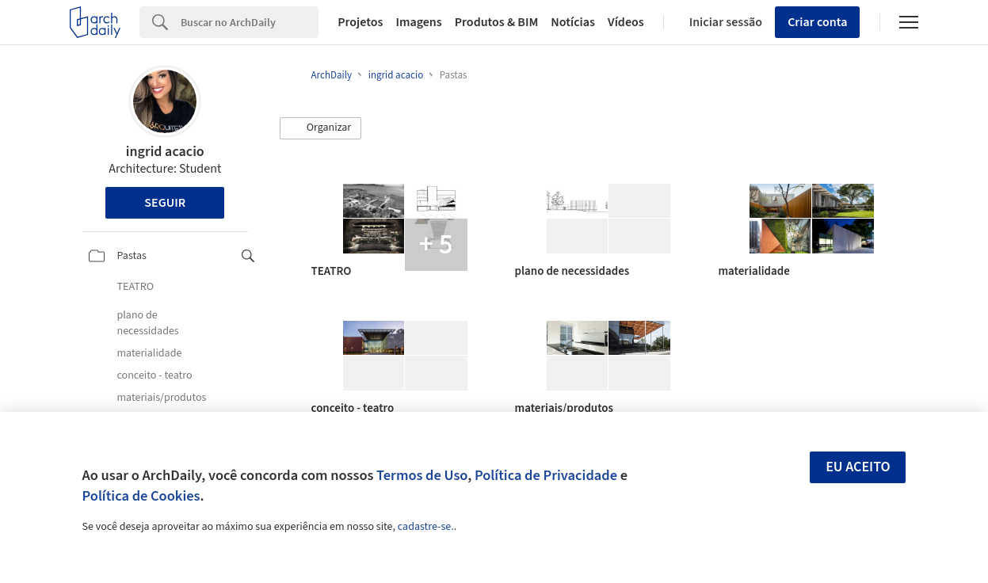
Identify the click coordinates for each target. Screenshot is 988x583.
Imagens (418, 22)
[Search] (250, 22)
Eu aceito (858, 467)
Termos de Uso (421, 475)
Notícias (573, 22)
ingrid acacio (165, 152)
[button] (321, 128)
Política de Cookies (141, 496)
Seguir (164, 202)
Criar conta (817, 22)
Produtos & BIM (497, 22)
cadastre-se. (426, 527)
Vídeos (626, 22)
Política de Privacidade (546, 475)
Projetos (360, 22)
